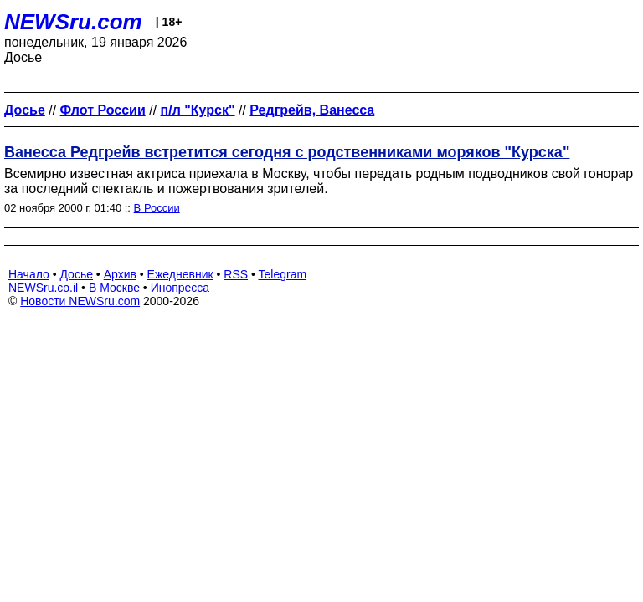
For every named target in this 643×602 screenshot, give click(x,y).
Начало (28, 274)
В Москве (114, 287)
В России (157, 208)
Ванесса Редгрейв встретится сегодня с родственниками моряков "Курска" (286, 152)
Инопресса (180, 287)
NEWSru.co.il (43, 287)
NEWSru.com (73, 21)
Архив (120, 274)
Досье (76, 274)
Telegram (283, 274)
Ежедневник (180, 274)
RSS (236, 274)
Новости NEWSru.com (80, 301)
